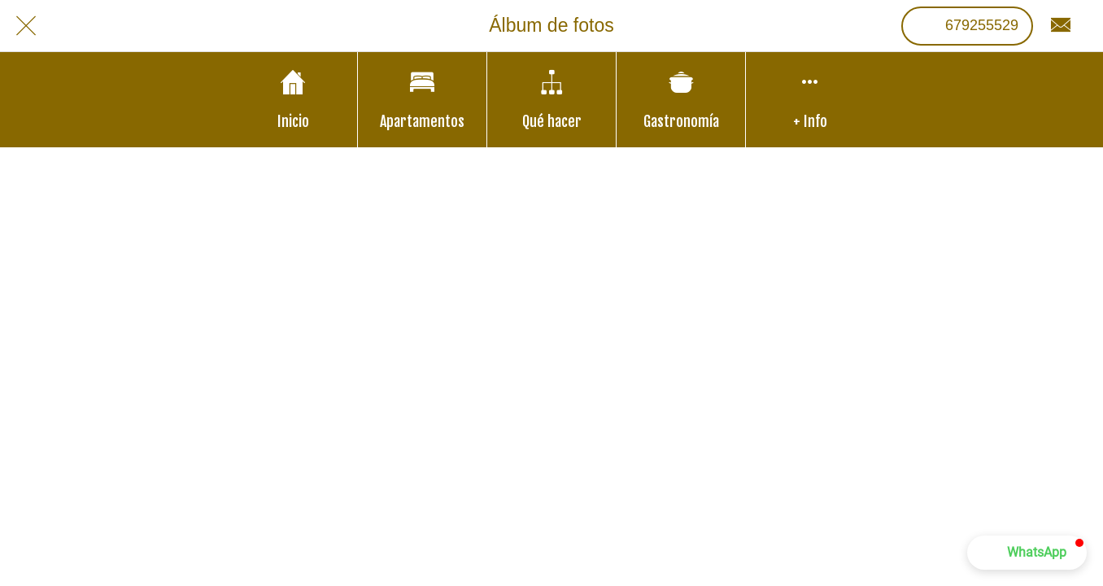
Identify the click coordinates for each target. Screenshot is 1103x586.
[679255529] (967, 26)
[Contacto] (1060, 26)
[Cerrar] (26, 26)
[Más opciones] (810, 99)
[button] (1027, 553)
